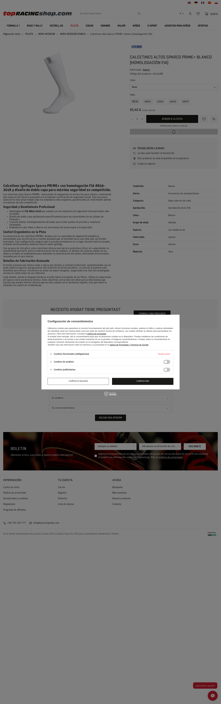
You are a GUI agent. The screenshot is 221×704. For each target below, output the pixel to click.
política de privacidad (96, 334)
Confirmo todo (142, 381)
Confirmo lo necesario (78, 381)
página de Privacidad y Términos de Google (129, 345)
